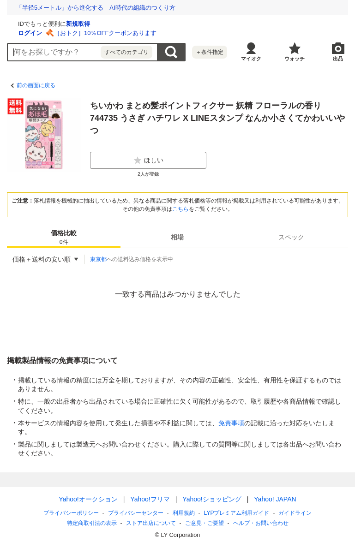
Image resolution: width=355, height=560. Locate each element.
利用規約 (184, 513)
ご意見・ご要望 (204, 523)
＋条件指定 (209, 52)
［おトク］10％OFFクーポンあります (215, 33)
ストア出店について (151, 523)
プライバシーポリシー (71, 513)
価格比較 (64, 237)
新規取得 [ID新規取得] (188, 23)
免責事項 (231, 423)
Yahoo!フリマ (149, 499)
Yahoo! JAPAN (275, 499)
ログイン (140, 33)
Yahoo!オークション (88, 499)
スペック (291, 237)
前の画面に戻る (36, 85)
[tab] (63, 237)
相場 (177, 237)
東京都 (98, 259)
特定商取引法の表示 (92, 523)
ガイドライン (295, 513)
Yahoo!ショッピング (211, 499)
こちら (180, 209)
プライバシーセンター (135, 513)
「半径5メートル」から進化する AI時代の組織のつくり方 (95, 7)
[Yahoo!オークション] (65, 22)
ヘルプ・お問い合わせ (261, 523)
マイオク (251, 58)
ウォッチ (294, 58)
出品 (338, 58)
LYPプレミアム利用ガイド (237, 513)
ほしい (148, 160)
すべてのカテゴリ (126, 52)
